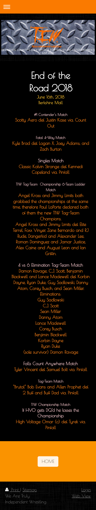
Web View (81, 495)
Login (86, 489)
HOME (48, 461)
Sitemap (30, 489)
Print (12, 489)
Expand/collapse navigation (48, 6)
